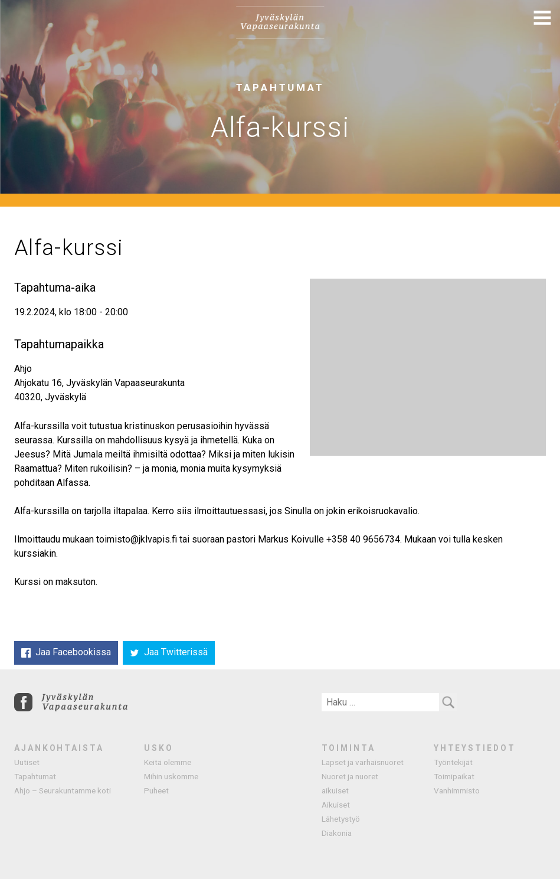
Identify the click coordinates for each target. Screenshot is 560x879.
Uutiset (27, 762)
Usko (158, 748)
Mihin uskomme (171, 776)
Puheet (156, 790)
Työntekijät (453, 762)
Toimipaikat (454, 776)
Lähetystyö (341, 819)
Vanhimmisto (457, 790)
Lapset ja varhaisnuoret (363, 762)
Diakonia (337, 833)
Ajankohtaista (59, 748)
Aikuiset (336, 804)
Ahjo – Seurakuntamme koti (62, 790)
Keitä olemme (167, 762)
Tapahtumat (35, 776)
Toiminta (348, 748)
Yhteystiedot (475, 748)
